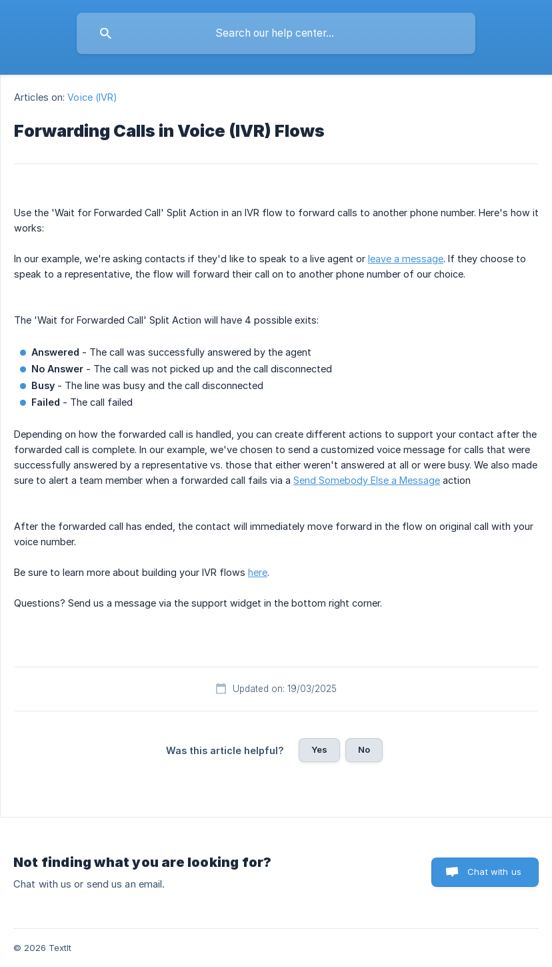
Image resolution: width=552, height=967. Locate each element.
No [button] (364, 749)
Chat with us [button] (494, 871)
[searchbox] (276, 33)
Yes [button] (319, 749)
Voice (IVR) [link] (92, 97)
